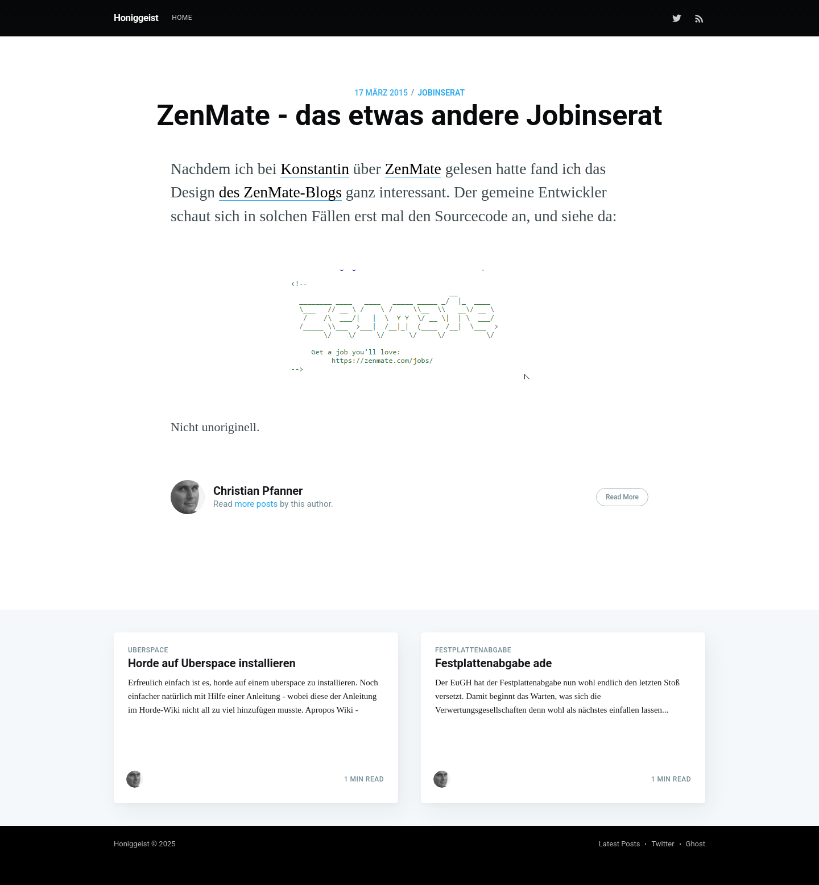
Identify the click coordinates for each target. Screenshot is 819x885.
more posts (256, 504)
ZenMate (413, 168)
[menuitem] (182, 18)
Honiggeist (136, 17)
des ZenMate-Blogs (280, 192)
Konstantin (314, 168)
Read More (622, 497)
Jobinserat (441, 92)
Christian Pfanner (258, 491)
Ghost (695, 843)
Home (182, 18)
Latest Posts (619, 843)
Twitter (662, 843)
